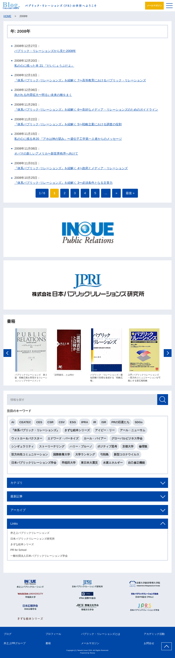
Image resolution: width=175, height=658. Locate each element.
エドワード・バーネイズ (63, 440)
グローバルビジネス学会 (126, 440)
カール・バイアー (95, 440)
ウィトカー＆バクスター (26, 440)
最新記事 (16, 498)
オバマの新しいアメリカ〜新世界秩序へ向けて (46, 153)
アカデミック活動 (154, 633)
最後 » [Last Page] (130, 193)
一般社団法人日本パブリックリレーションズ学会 (39, 557)
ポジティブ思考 (107, 448)
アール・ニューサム (132, 431)
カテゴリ (16, 484)
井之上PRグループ (15, 643)
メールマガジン (154, 5)
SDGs (138, 423)
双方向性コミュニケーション (29, 456)
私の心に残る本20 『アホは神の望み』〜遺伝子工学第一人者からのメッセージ (68, 138)
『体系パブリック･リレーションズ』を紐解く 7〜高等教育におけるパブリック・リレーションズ (80, 80)
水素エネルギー (113, 464)
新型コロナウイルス (126, 456)
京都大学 (128, 448)
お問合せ (149, 643)
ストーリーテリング (51, 448)
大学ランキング (85, 456)
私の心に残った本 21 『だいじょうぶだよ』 (44, 65)
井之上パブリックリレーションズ (29, 534)
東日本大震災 (89, 464)
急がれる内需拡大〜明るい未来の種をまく (43, 95)
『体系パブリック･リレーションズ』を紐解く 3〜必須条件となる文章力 (63, 182)
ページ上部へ (166, 646)
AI (12, 423)
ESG (73, 423)
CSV (62, 423)
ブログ (7, 633)
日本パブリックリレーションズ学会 (33, 464)
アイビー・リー (105, 431)
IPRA (84, 423)
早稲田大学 (69, 464)
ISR (103, 423)
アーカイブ (18, 511)
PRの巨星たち (120, 423)
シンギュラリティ (22, 448)
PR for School (18, 551)
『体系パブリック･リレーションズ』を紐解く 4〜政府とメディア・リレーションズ (71, 168)
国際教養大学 (61, 456)
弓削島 (104, 456)
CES (39, 423)
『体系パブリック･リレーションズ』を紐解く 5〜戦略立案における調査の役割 (68, 124)
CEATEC (25, 423)
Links (14, 525)
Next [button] (168, 354)
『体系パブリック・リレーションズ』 (35, 431)
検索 (162, 401)
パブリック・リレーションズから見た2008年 (45, 51)
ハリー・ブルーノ (81, 448)
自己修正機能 (136, 464)
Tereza (92, 653)
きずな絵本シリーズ (77, 431)
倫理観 (143, 448)
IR (94, 423)
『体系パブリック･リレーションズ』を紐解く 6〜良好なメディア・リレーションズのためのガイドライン (86, 109)
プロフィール (53, 633)
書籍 (48, 643)
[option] (31, 357)
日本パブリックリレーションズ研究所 (32, 540)
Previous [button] (7, 354)
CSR (50, 423)
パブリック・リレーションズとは (100, 633)
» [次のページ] (116, 193)
